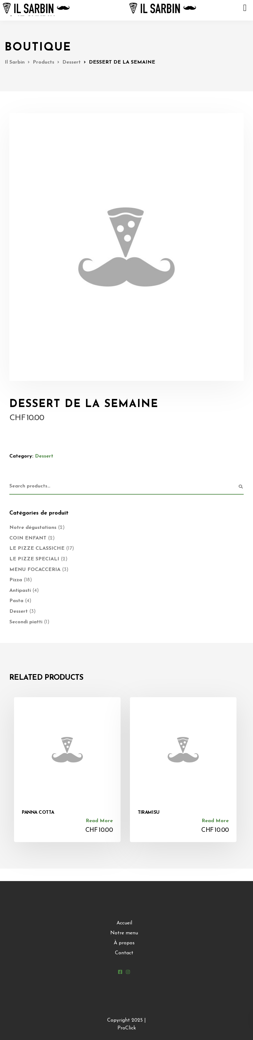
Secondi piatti (25, 622)
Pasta (16, 600)
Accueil (124, 923)
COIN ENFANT (27, 538)
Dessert (44, 456)
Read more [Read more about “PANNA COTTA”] (99, 820)
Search (240, 487)
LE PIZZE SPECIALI (34, 559)
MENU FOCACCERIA (34, 569)
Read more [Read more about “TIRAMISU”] (215, 820)
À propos (124, 943)
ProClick (126, 1028)
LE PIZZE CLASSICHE (36, 548)
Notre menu (124, 933)
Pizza (15, 580)
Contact (124, 953)
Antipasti (20, 590)
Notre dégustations (32, 527)
